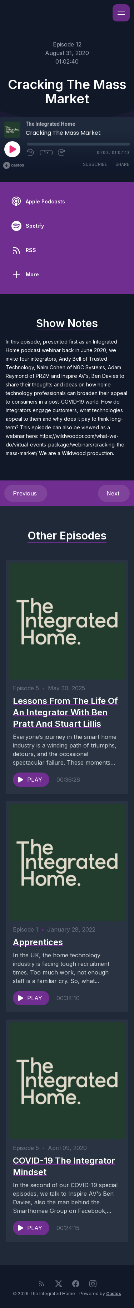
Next (113, 493)
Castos (113, 1293)
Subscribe (95, 164)
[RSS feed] (41, 1284)
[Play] (12, 149)
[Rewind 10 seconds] (31, 153)
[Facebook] (76, 1284)
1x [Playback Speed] (46, 152)
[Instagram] (93, 1284)
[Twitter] (58, 1284)
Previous (26, 493)
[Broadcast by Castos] (13, 165)
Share (122, 164)
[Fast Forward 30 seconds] (62, 153)
